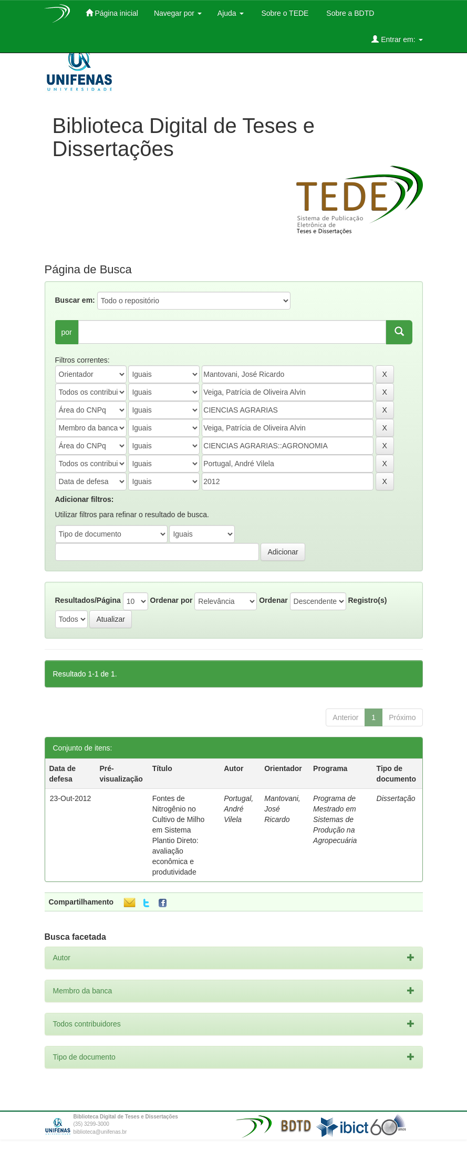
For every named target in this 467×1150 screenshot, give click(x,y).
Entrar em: (396, 39)
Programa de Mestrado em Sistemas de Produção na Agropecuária (335, 819)
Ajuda (230, 13)
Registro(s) (367, 600)
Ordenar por (171, 600)
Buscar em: (75, 300)
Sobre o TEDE (284, 13)
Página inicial (112, 12)
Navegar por (178, 13)
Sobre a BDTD (349, 13)
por (66, 332)
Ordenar (273, 600)
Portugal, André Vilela (238, 809)
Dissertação (396, 798)
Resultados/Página (88, 600)
